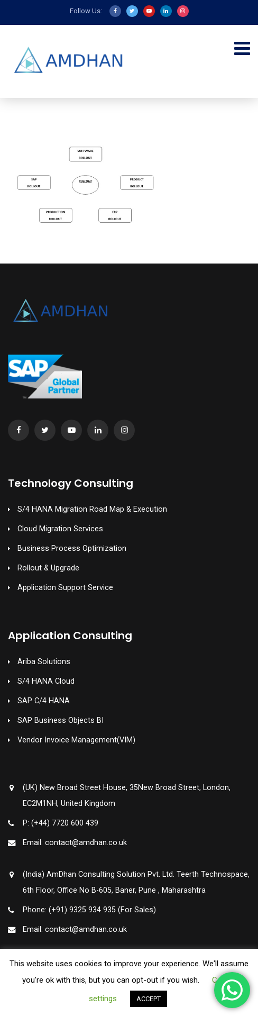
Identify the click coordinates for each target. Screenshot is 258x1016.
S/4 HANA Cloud (46, 681)
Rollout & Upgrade (48, 568)
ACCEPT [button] (148, 999)
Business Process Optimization (71, 548)
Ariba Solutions (43, 661)
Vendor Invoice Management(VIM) (76, 740)
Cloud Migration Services (60, 528)
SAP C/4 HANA (43, 700)
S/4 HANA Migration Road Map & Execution (92, 509)
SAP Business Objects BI (60, 720)
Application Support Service (65, 587)
